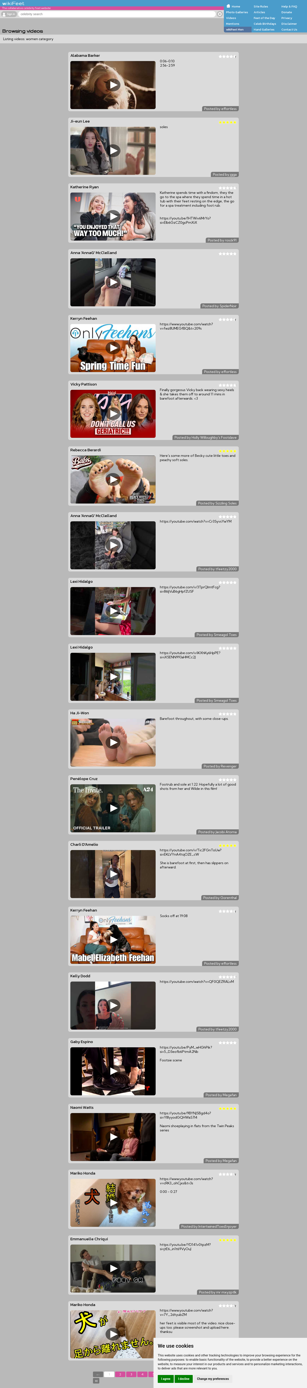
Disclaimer (289, 23)
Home (236, 6)
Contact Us (289, 29)
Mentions (232, 23)
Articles (259, 12)
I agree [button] (165, 1379)
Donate (286, 12)
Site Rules (261, 6)
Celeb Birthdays (265, 23)
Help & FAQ (289, 6)
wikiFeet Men (234, 29)
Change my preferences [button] (213, 1379)
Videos (231, 18)
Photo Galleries (237, 12)
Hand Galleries (264, 29)
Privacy (286, 18)
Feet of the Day (264, 18)
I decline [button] (183, 1379)
